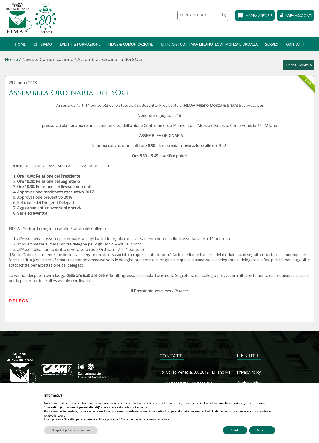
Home (20, 44)
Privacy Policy (249, 372)
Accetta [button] (262, 430)
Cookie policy (249, 382)
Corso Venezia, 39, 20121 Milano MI (198, 372)
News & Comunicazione (130, 44)
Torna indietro (298, 65)
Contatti (295, 44)
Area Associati (295, 15)
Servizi (271, 44)
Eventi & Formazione (80, 44)
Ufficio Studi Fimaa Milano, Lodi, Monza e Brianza (209, 44)
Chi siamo (42, 44)
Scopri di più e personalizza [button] (71, 430)
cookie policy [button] (138, 407)
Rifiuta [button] (235, 430)
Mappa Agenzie (254, 15)
